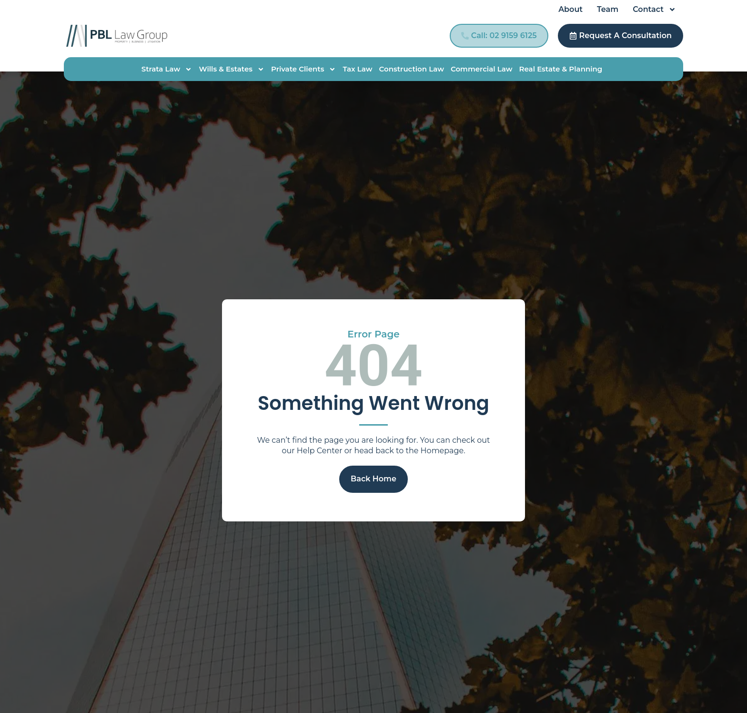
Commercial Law (482, 68)
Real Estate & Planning (560, 68)
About (570, 9)
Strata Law (166, 69)
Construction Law (411, 68)
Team (607, 9)
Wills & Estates (231, 69)
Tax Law (357, 68)
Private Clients (303, 69)
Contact (654, 9)
